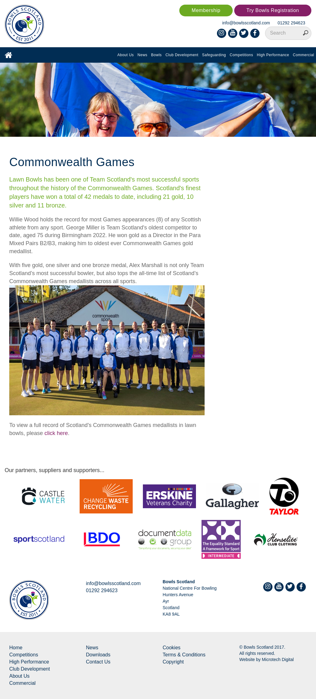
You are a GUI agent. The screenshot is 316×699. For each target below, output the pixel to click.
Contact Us (98, 661)
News (143, 55)
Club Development (181, 55)
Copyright (173, 661)
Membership (206, 10)
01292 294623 (291, 22)
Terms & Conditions (184, 654)
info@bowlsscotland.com (246, 22)
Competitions (241, 55)
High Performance (273, 55)
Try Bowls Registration (273, 10)
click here (56, 433)
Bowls (156, 55)
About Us (125, 55)
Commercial (303, 55)
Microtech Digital (277, 659)
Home (16, 647)
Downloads (98, 654)
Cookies (172, 647)
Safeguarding (214, 55)
